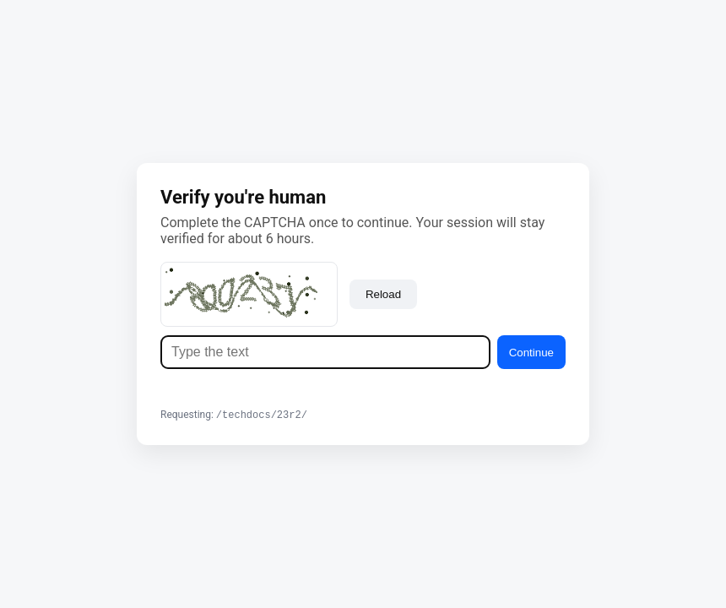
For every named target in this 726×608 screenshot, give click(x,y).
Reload (383, 293)
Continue (531, 351)
